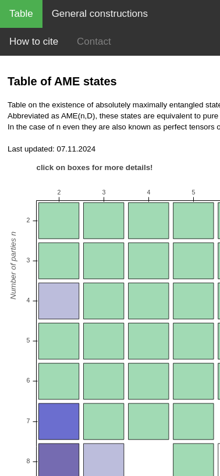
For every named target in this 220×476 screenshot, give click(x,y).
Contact (94, 41)
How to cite (33, 41)
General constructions (100, 13)
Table (21, 13)
